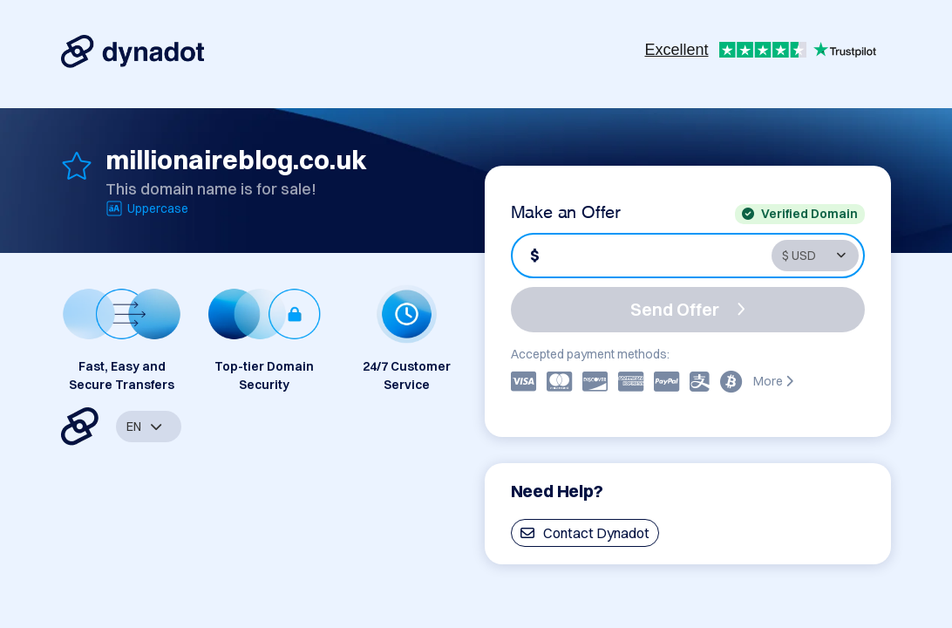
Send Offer (687, 309)
